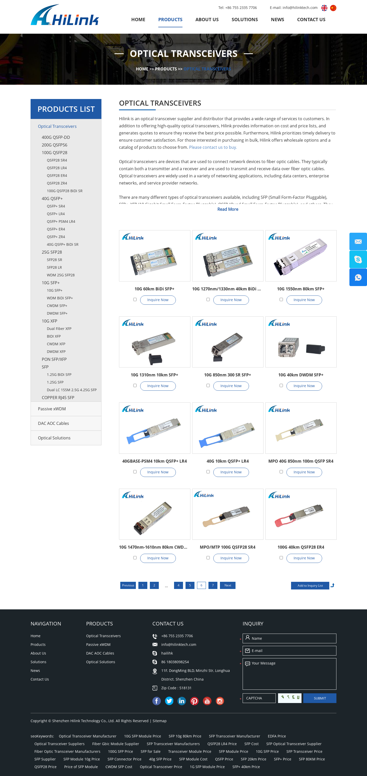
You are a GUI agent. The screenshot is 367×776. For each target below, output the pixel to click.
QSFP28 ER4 (57, 175)
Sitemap (160, 720)
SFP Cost (251, 743)
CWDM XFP (56, 343)
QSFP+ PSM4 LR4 (61, 221)
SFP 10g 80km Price (185, 736)
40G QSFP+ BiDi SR (62, 244)
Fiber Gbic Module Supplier (115, 743)
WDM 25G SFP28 (61, 275)
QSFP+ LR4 (56, 213)
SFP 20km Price (253, 759)
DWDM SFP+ (57, 313)
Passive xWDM (52, 409)
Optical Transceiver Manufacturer (87, 736)
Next (228, 585)
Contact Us (311, 19)
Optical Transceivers (207, 69)
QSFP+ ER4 (56, 229)
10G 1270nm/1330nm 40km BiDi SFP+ (227, 289)
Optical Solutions (54, 438)
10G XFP (49, 321)
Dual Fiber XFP (59, 328)
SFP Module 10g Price (81, 759)
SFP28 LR (54, 267)
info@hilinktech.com (301, 7)
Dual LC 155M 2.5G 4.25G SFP (72, 389)
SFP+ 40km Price (246, 766)
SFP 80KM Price (312, 759)
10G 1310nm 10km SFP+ (154, 375)
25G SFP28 (52, 252)
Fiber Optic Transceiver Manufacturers (67, 751)
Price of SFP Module (81, 766)
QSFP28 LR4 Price (222, 743)
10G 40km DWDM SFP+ (300, 375)
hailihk (167, 653)
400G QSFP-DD (56, 137)
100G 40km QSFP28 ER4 (301, 547)
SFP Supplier (45, 759)
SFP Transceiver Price (304, 751)
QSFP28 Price (45, 766)
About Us (207, 19)
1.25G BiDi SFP (59, 374)
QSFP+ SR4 (56, 206)
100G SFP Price (120, 751)
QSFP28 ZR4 (57, 183)
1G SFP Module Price (207, 766)
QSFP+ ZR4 (56, 236)
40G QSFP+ (52, 198)
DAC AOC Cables (53, 423)
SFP (45, 367)
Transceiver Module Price (189, 751)
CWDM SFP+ (57, 305)
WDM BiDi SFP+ (60, 297)
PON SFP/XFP (54, 359)
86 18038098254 (175, 661)
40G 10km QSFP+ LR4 (228, 461)
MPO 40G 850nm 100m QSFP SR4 (300, 461)
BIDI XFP (54, 336)
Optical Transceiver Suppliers (59, 743)
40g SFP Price (160, 759)
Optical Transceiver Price (161, 766)
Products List (66, 109)
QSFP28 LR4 (57, 167)
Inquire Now (157, 299)
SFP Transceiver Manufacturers (173, 743)
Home (138, 19)
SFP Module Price (233, 751)
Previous (128, 585)
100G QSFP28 (54, 152)
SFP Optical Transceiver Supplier (294, 743)
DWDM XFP (56, 351)
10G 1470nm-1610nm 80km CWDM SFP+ (154, 547)
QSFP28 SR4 (57, 160)
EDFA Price (277, 736)
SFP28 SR (54, 259)
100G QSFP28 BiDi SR (65, 190)
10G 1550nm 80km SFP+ (300, 289)
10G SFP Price (267, 751)
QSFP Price (224, 759)
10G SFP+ (51, 283)
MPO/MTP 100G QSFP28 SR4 (227, 547)
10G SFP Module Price (142, 736)
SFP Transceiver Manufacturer (234, 736)
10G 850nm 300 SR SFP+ (227, 375)
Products (170, 19)
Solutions (245, 19)
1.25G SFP (55, 382)
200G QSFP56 (54, 145)
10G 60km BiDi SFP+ (154, 289)
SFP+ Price (282, 759)
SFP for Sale (151, 751)
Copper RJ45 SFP (58, 397)
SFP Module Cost (193, 759)
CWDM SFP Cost (119, 766)
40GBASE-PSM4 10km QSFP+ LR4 (154, 461)
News (277, 19)
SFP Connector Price (124, 759)
